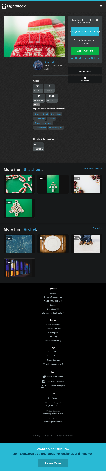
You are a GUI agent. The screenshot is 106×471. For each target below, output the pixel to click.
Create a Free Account (53, 297)
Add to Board (85, 70)
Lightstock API (53, 309)
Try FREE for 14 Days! (53, 301)
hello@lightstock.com (53, 421)
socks (51, 118)
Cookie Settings (53, 359)
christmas (56, 114)
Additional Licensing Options (85, 58)
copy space (40, 127)
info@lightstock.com (53, 405)
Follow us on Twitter (55, 376)
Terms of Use (53, 351)
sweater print (55, 127)
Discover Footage (53, 328)
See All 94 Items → (93, 168)
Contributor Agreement (53, 364)
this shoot (33, 169)
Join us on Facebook (55, 381)
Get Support (53, 398)
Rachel (49, 62)
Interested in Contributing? (53, 313)
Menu (101, 6)
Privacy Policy (53, 355)
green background (43, 123)
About (53, 293)
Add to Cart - (85, 50)
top (37, 114)
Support (53, 305)
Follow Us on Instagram (55, 385)
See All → (97, 228)
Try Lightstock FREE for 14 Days (85, 31)
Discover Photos (53, 324)
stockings (40, 118)
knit (45, 114)
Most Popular (53, 332)
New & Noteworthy (53, 340)
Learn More (53, 463)
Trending (53, 336)
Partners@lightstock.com (53, 413)
